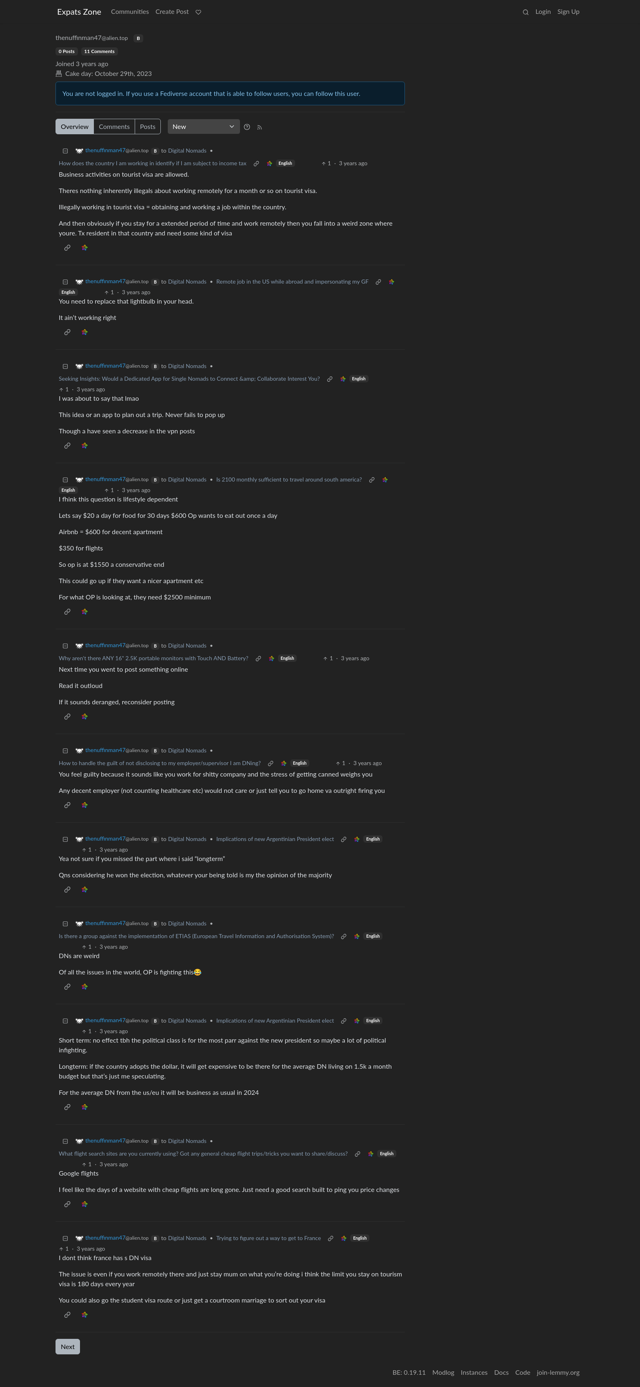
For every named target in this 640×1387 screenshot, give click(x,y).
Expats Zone (79, 11)
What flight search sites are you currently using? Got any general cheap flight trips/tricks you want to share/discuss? (203, 1153)
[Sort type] (203, 126)
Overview (75, 126)
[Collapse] (65, 150)
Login (543, 11)
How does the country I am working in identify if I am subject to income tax (153, 163)
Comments (114, 126)
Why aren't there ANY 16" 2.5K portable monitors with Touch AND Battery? (154, 658)
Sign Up (569, 11)
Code (523, 1372)
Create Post (172, 11)
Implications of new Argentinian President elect (275, 838)
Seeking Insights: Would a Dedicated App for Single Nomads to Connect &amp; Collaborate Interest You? (189, 378)
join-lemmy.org (558, 1372)
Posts (148, 126)
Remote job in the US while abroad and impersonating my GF (292, 281)
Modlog (443, 1372)
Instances (474, 1372)
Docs (501, 1372)
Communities (130, 11)
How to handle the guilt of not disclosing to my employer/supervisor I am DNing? (160, 762)
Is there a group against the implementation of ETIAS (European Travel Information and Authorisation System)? (196, 935)
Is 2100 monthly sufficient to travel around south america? (289, 479)
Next (68, 1346)
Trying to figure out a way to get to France (268, 1237)
